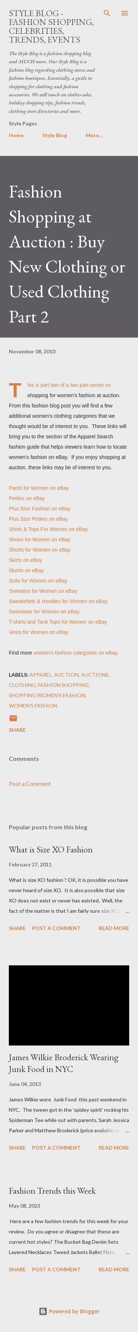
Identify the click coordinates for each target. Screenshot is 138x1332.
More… (94, 135)
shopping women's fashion (47, 695)
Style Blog (54, 135)
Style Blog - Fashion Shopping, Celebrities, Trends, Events (51, 26)
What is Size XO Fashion (51, 849)
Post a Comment (30, 783)
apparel (40, 675)
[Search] (107, 13)
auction (66, 675)
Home (16, 135)
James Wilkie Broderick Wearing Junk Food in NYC (63, 1063)
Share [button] (17, 730)
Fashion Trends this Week (52, 1190)
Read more (114, 928)
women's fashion (33, 705)
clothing (22, 685)
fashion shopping (63, 685)
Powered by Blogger (69, 1311)
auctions (95, 675)
